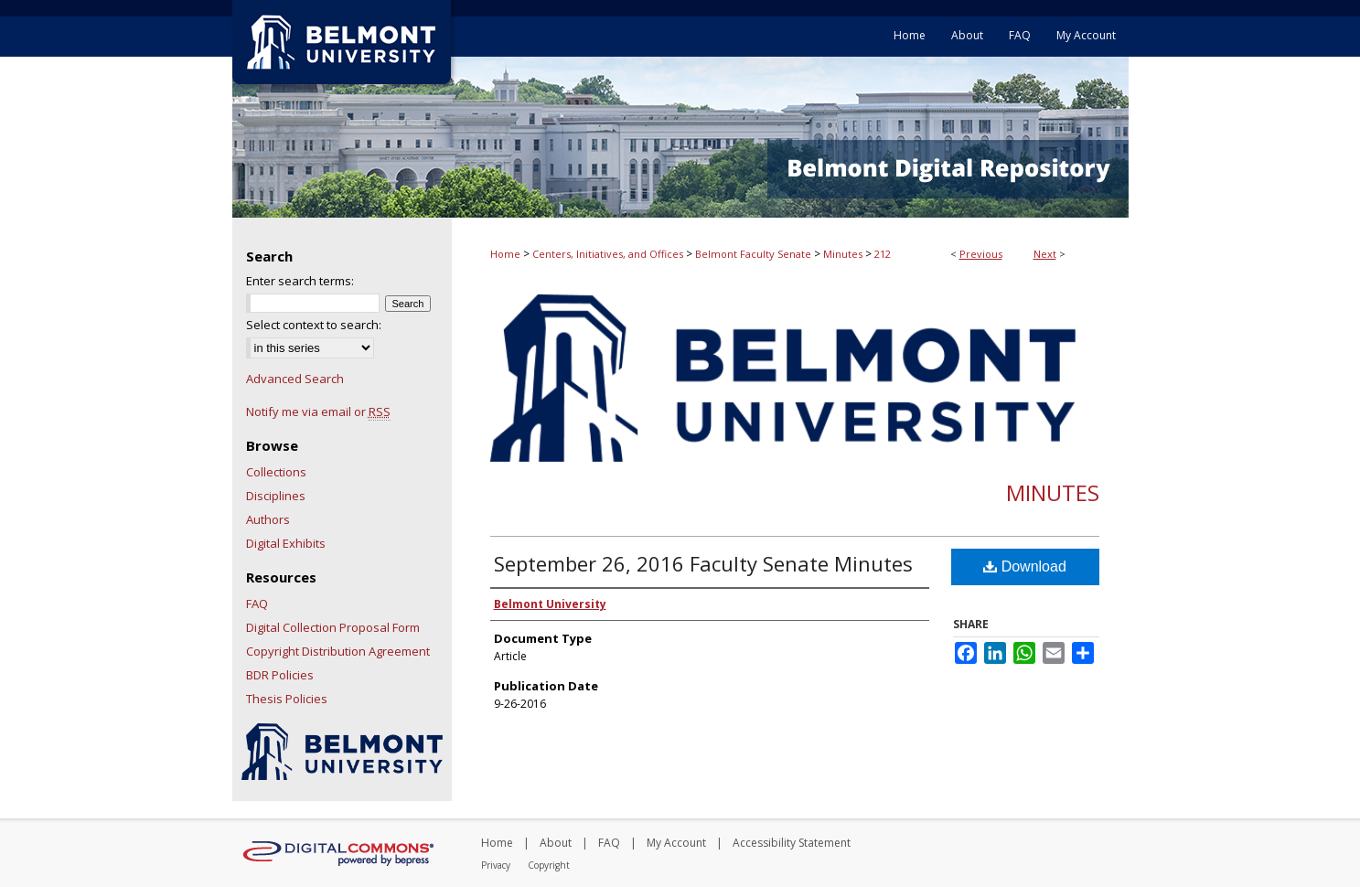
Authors (268, 519)
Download (1024, 566)
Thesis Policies (286, 698)
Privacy (495, 865)
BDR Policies (280, 675)
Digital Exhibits (286, 543)
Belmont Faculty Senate (753, 254)
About (556, 842)
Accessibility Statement (792, 842)
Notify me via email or (318, 411)
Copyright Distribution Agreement (338, 651)
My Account (676, 842)
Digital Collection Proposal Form (333, 627)
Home (505, 254)
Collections (276, 472)
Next (1044, 254)
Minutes (842, 254)
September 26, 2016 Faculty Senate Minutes (703, 563)
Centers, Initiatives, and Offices (607, 254)
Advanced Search (295, 378)
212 (882, 254)
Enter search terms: (300, 281)
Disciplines (275, 495)
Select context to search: (313, 324)
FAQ (257, 603)
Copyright (549, 865)
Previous (980, 254)
